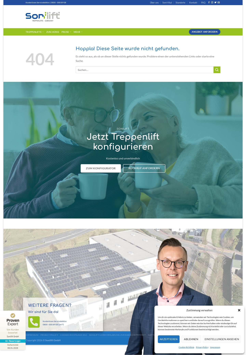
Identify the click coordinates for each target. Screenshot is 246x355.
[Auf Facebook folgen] (209, 2)
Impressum (215, 347)
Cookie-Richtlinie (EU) (73, 335)
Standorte (180, 2)
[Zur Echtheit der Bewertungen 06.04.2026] (13, 346)
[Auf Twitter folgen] (215, 2)
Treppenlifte (35, 31)
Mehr (78, 31)
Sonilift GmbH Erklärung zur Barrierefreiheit (117, 335)
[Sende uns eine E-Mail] (219, 2)
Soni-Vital (167, 2)
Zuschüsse (52, 32)
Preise (66, 31)
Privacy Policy (202, 347)
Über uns (154, 2)
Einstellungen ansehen (222, 339)
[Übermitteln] (217, 69)
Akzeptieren (169, 339)
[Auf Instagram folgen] (212, 2)
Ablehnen (191, 339)
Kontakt (193, 2)
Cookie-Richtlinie (186, 347)
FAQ (203, 2)
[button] (239, 310)
